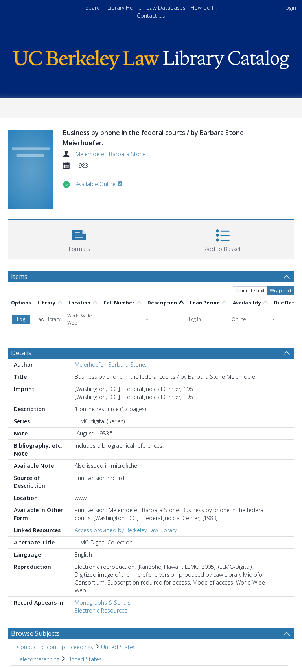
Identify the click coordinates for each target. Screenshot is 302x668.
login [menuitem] (290, 7)
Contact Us (151, 15)
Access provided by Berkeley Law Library (126, 530)
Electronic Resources (101, 610)
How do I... (203, 7)
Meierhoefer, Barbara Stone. (111, 154)
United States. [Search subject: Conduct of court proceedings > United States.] (119, 647)
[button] (79, 238)
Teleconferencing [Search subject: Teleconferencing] (38, 659)
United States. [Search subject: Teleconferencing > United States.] (85, 659)
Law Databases (166, 7)
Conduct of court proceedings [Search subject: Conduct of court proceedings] (55, 647)
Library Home (124, 7)
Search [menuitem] (94, 7)
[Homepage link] (151, 58)
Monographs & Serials (103, 602)
